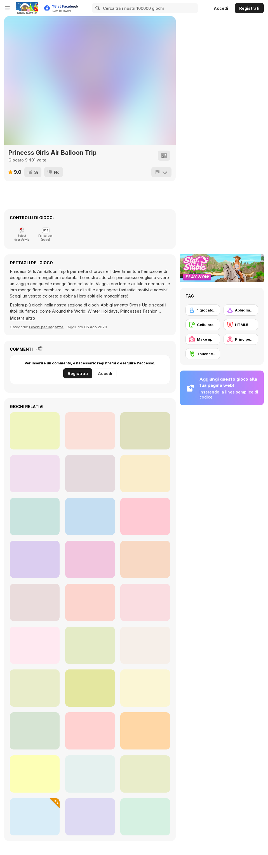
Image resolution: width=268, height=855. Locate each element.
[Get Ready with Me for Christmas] (35, 602)
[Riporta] (161, 172)
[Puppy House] (145, 473)
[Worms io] (90, 473)
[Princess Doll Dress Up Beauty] (145, 602)
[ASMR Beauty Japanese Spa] (145, 645)
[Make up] (202, 339)
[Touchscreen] (202, 353)
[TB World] (145, 730)
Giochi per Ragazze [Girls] (46, 327)
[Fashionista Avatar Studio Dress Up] (35, 645)
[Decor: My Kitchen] (90, 774)
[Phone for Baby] (90, 559)
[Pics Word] (145, 559)
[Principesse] (241, 339)
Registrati (249, 8)
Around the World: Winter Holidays (85, 311)
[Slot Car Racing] (145, 430)
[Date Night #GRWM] (90, 688)
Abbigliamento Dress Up (124, 305)
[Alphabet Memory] (35, 516)
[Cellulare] (202, 324)
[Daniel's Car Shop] (35, 430)
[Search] (97, 8)
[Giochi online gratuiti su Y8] (27, 8)
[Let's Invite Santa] (35, 688)
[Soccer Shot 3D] (35, 473)
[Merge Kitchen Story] (145, 816)
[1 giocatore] (202, 310)
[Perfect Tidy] (35, 816)
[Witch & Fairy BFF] (145, 688)
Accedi (221, 8)
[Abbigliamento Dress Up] (241, 310)
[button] (22, 318)
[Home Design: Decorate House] (35, 730)
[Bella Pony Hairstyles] (90, 816)
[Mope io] (90, 516)
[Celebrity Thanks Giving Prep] (90, 645)
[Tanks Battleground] (90, 430)
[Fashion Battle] (90, 730)
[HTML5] (241, 324)
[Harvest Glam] (90, 602)
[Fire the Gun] (145, 516)
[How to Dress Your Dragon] (145, 774)
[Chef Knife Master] (35, 559)
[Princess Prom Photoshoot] (35, 774)
